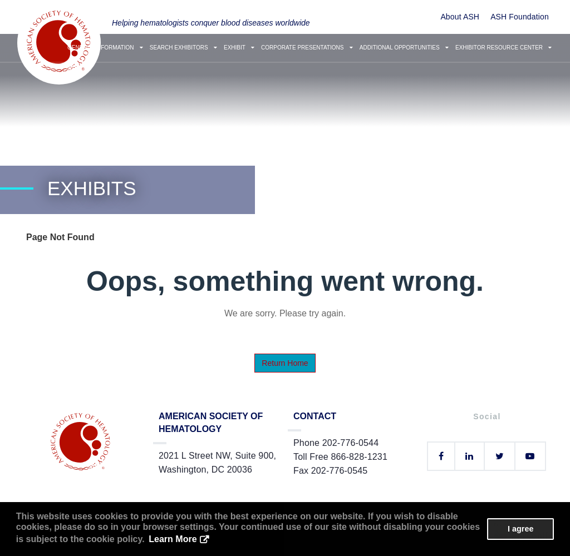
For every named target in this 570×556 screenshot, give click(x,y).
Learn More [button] (172, 539)
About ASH (459, 16)
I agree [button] (520, 528)
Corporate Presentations (307, 47)
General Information (105, 47)
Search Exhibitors (183, 47)
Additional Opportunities (404, 47)
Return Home (285, 363)
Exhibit (239, 47)
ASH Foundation (519, 16)
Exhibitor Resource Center (503, 47)
